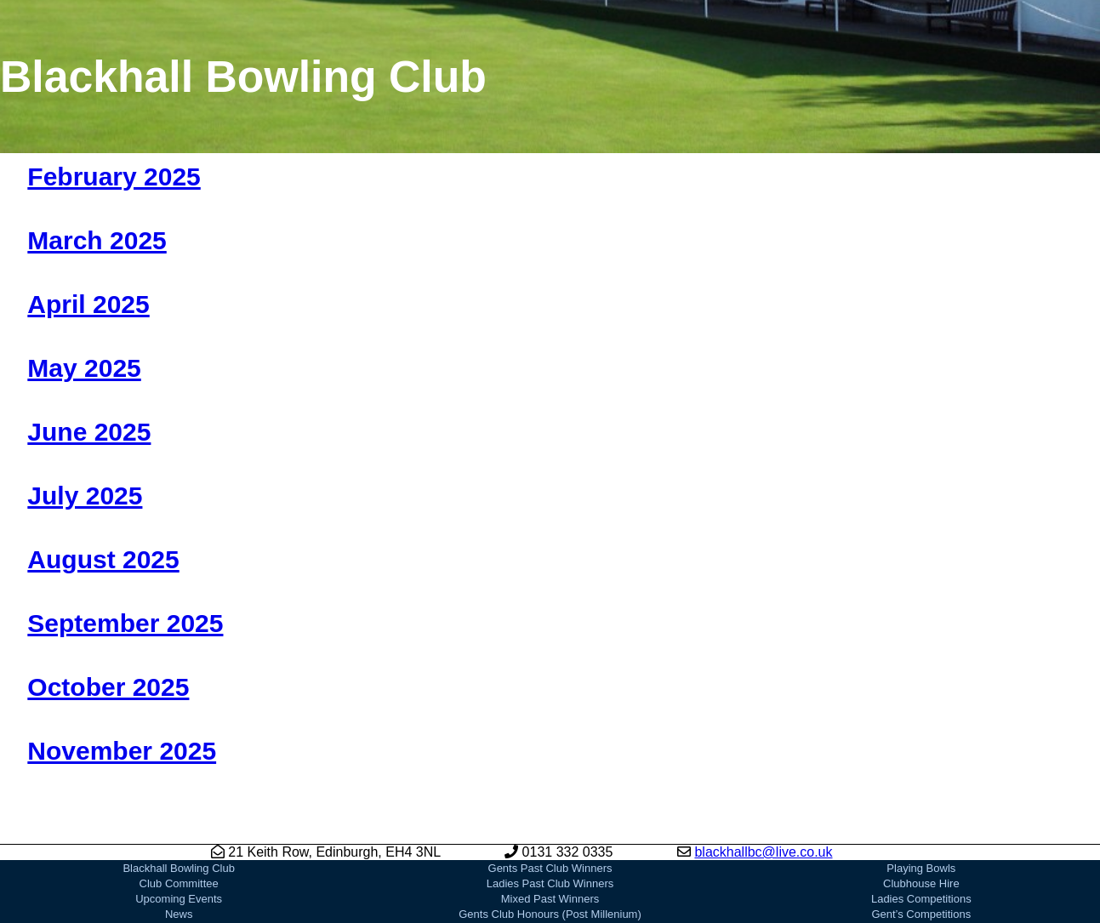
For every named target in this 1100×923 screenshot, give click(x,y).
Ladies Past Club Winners (550, 839)
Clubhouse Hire (921, 839)
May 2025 (83, 368)
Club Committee (179, 839)
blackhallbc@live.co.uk (763, 808)
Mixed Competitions (921, 885)
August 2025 (103, 559)
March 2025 (96, 240)
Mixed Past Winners (550, 854)
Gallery (179, 915)
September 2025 (125, 623)
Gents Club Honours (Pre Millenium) (550, 885)
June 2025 (89, 432)
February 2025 (113, 176)
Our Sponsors (550, 915)
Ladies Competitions (921, 854)
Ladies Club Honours (550, 900)
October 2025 (108, 687)
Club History (179, 900)
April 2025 (88, 304)
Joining (179, 885)
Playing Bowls (920, 824)
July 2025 (84, 495)
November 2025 (121, 751)
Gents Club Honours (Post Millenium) (550, 869)
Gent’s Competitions (921, 869)
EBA (921, 915)
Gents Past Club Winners (550, 824)
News (179, 869)
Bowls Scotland (921, 900)
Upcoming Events (178, 854)
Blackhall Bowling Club (179, 824)
